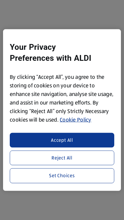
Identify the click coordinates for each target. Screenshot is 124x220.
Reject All (62, 157)
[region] (62, 110)
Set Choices (62, 175)
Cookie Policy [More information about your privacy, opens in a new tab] (75, 120)
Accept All (62, 139)
